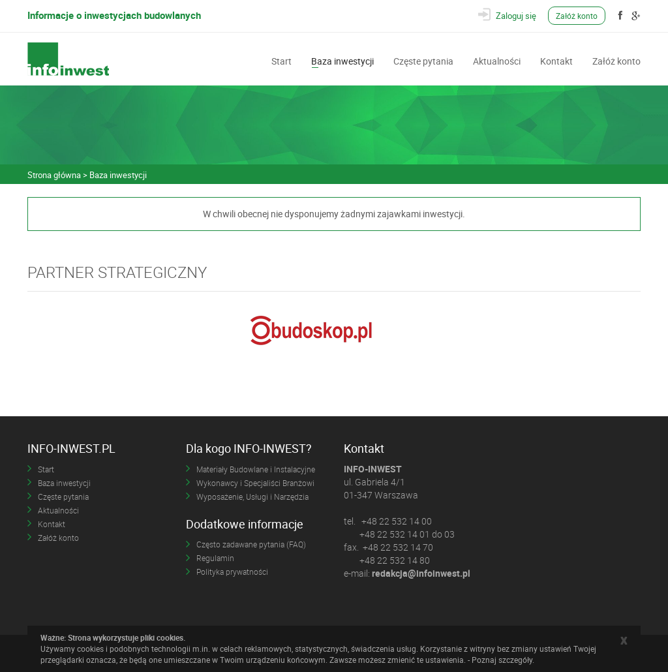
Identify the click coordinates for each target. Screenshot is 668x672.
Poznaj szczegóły (502, 659)
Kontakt (556, 60)
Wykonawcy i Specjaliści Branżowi (255, 483)
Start (281, 60)
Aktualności (497, 60)
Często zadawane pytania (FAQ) (251, 544)
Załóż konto (577, 15)
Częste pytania (423, 60)
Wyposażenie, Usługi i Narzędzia (252, 496)
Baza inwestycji (342, 60)
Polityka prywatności (232, 571)
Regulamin (215, 558)
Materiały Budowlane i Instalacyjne (255, 469)
